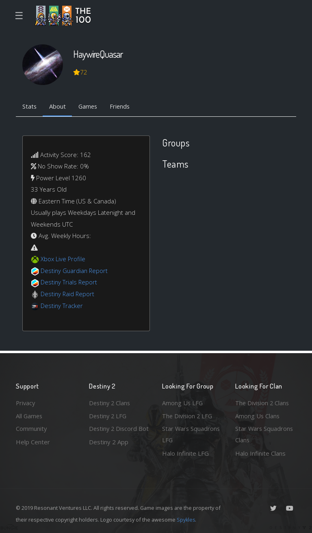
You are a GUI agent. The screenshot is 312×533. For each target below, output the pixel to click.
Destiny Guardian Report (75, 271)
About (58, 107)
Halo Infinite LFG (185, 453)
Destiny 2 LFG (108, 415)
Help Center (33, 441)
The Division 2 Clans (263, 402)
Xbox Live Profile (63, 260)
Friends (123, 107)
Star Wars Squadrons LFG (191, 434)
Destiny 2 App (108, 453)
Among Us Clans (257, 415)
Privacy (26, 402)
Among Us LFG (183, 402)
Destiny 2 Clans (110, 402)
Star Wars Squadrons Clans (264, 434)
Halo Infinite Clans (260, 453)
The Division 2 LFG (188, 415)
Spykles (186, 519)
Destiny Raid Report (68, 294)
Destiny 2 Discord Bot (114, 434)
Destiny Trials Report (69, 283)
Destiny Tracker (62, 306)
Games (90, 107)
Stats (29, 107)
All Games (29, 415)
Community (31, 428)
